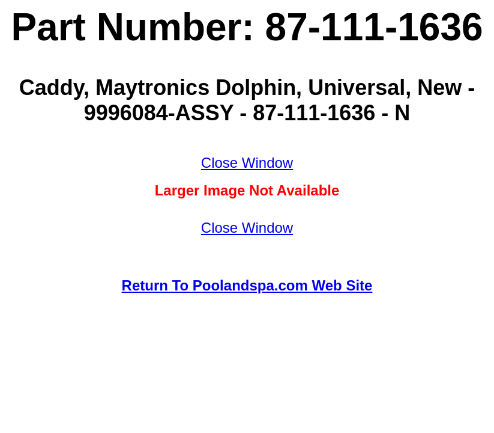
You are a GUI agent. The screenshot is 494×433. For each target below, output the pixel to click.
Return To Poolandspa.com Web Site (247, 285)
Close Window (247, 163)
